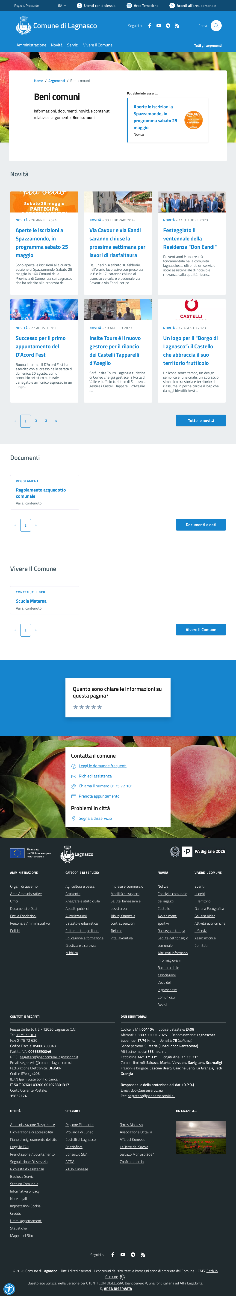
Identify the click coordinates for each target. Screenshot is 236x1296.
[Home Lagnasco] (58, 25)
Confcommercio (132, 1161)
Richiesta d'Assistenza (27, 1169)
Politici (15, 930)
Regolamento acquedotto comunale (41, 493)
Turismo (116, 930)
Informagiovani (169, 960)
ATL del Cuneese (132, 1139)
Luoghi (200, 893)
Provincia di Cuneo (79, 1132)
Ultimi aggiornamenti (26, 1220)
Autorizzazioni (76, 916)
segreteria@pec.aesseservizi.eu (151, 1096)
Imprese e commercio (127, 886)
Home (38, 80)
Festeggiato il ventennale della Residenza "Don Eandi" (190, 238)
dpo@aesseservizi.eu (147, 1090)
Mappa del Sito (21, 1235)
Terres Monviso (131, 1124)
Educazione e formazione (84, 938)
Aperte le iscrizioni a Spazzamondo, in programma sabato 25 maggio (155, 117)
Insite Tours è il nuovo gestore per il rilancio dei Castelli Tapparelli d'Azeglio (115, 350)
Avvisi (162, 1004)
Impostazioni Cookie (25, 1206)
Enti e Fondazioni (23, 916)
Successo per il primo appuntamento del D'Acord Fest (41, 346)
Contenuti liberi (31, 592)
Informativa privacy (25, 1191)
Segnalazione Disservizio (28, 1161)
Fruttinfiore (74, 1147)
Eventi (199, 886)
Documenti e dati (201, 525)
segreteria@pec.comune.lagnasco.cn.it (49, 1057)
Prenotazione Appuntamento (32, 1154)
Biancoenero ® (136, 1283)
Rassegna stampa (171, 930)
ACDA (69, 1161)
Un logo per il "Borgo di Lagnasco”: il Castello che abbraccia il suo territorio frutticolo (190, 350)
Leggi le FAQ (19, 1147)
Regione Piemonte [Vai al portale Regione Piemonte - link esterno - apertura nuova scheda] (26, 5)
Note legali (18, 1198)
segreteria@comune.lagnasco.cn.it (46, 1062)
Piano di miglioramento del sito (33, 1139)
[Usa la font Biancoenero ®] (96, 5)
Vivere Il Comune (201, 629)
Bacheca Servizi (22, 1176)
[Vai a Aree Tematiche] (142, 5)
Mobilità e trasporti (125, 893)
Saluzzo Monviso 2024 (137, 1154)
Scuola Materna (31, 600)
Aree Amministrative (26, 893)
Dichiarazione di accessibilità (31, 1132)
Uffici (14, 901)
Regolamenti (28, 481)
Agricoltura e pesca (79, 886)
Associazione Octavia (136, 1132)
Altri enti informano (173, 953)
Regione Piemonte (79, 1124)
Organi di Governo (24, 886)
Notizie (163, 886)
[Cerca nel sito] (216, 25)
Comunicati (166, 997)
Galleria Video (205, 916)
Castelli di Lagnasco (80, 1139)
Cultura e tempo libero (82, 930)
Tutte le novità (201, 420)
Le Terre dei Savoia (134, 1147)
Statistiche (18, 1228)
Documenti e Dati (23, 908)
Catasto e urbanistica (81, 923)
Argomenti (56, 80)
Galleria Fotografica (209, 908)
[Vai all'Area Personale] (193, 5)
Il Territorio (202, 901)
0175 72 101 (26, 1035)
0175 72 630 (27, 1040)
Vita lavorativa (122, 938)
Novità (22, 220)
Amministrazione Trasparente (32, 1124)
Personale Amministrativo (30, 923)
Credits (15, 1213)
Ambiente (72, 893)
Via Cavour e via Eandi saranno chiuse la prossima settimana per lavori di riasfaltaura (117, 242)
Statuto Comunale (24, 1184)
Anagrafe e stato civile (82, 901)
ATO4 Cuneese (76, 1169)
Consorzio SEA (76, 1154)
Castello (164, 908)
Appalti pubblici (76, 908)
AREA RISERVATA (115, 1288)
